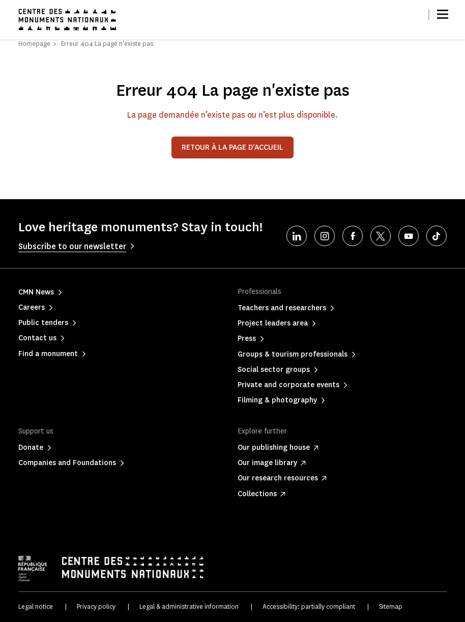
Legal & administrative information (189, 606)
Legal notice (35, 606)
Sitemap (390, 606)
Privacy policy (96, 606)
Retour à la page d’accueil (232, 147)
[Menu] (442, 14)
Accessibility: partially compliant (309, 606)
